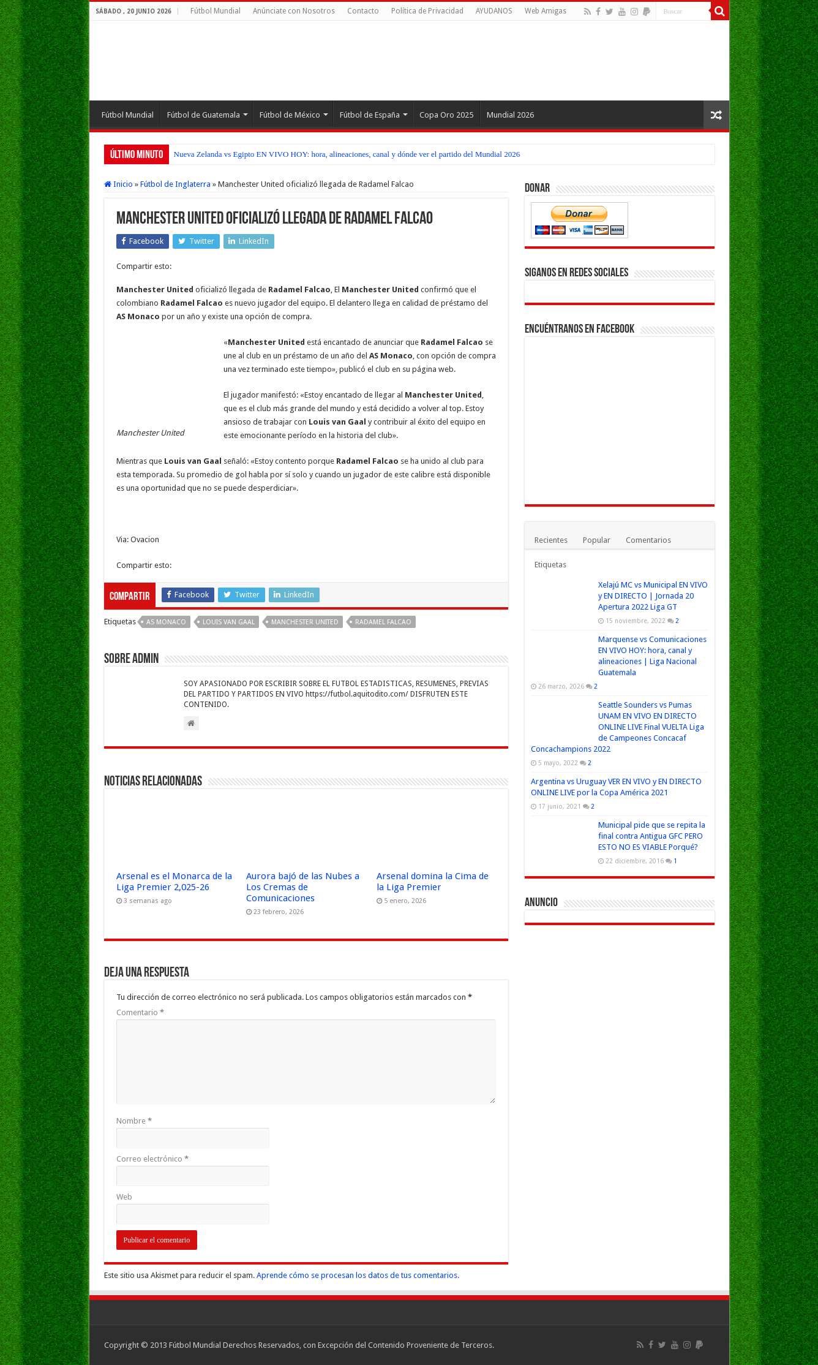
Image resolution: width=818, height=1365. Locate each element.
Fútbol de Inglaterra (175, 184)
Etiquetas (550, 564)
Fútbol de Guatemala (203, 114)
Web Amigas (545, 11)
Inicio (118, 184)
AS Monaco (166, 622)
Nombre (134, 1120)
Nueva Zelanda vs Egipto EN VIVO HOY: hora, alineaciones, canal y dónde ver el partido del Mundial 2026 (347, 154)
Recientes (551, 540)
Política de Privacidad (427, 11)
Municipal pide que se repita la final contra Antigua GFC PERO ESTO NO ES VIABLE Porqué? (651, 836)
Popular (596, 540)
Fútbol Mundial (215, 11)
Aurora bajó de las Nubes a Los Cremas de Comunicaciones (302, 887)
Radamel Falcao (383, 622)
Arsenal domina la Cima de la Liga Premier (433, 882)
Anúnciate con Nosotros (294, 11)
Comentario (140, 1012)
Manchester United (305, 622)
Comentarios (648, 540)
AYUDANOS (494, 11)
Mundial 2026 (510, 114)
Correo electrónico (152, 1158)
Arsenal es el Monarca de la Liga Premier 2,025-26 (174, 882)
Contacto (363, 11)
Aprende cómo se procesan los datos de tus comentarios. (358, 1275)
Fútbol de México (290, 114)
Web (124, 1196)
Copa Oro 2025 (446, 114)
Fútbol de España (370, 114)
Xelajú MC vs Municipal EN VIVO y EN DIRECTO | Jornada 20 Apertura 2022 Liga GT (653, 595)
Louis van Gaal (229, 622)
